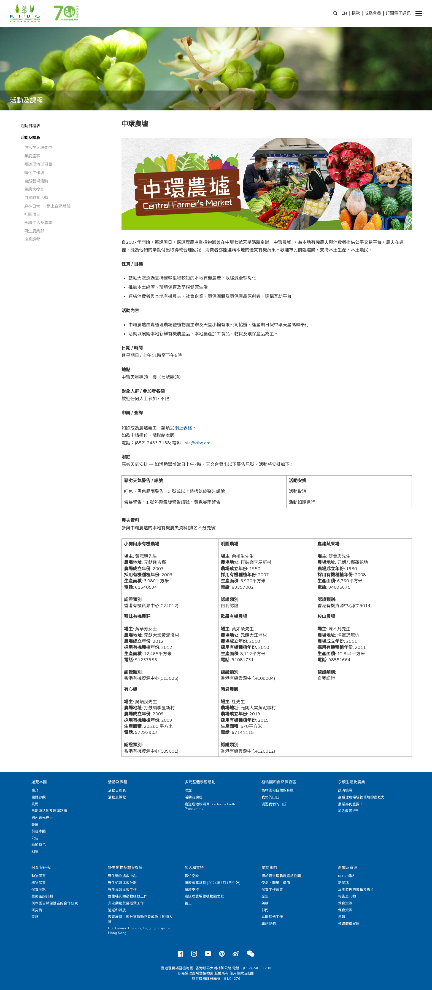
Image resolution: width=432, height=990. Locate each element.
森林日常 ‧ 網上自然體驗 (47, 206)
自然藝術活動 (36, 181)
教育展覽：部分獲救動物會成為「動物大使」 (140, 919)
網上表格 (183, 428)
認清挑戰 (345, 790)
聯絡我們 (268, 923)
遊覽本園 (39, 782)
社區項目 (32, 214)
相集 (35, 851)
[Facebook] (180, 953)
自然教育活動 (36, 197)
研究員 (36, 910)
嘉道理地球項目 (38, 164)
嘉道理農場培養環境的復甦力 (361, 797)
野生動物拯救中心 (122, 876)
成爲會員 (372, 13)
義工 (188, 903)
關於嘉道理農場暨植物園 (281, 876)
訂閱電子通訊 (398, 13)
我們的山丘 (270, 797)
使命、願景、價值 (275, 882)
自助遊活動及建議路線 (49, 810)
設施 (35, 916)
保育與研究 (41, 867)
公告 (35, 838)
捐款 (356, 13)
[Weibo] (236, 953)
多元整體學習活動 (200, 782)
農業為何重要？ (350, 804)
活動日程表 (30, 126)
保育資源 (345, 910)
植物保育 (38, 882)
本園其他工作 (272, 916)
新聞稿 (343, 882)
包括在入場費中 (38, 147)
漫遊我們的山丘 (274, 804)
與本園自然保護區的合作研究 (54, 903)
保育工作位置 (272, 889)
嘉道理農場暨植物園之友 (204, 896)
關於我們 (269, 867)
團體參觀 (38, 797)
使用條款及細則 (242, 973)
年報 (341, 916)
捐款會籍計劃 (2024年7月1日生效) (212, 882)
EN (344, 13)
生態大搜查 (34, 189)
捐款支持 (192, 889)
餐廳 (35, 824)
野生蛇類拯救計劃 (122, 882)
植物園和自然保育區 (278, 782)
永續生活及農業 (38, 222)
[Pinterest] (222, 953)
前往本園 (38, 831)
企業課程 (32, 239)
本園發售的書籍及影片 (356, 889)
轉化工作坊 (34, 173)
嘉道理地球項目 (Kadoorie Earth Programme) (210, 806)
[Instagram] (194, 953)
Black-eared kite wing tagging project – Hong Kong (139, 930)
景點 (35, 804)
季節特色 (38, 844)
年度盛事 (32, 156)
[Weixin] (250, 953)
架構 (265, 903)
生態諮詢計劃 (42, 896)
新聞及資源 (347, 867)
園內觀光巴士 (42, 817)
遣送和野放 (117, 910)
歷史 (265, 896)
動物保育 (38, 876)
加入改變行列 (349, 810)
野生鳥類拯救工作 (122, 889)
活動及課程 (30, 137)
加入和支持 (194, 867)
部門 (265, 910)
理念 (188, 790)
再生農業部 (34, 231)
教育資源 (345, 903)
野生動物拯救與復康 (125, 867)
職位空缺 (192, 876)
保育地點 (38, 889)
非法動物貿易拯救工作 (126, 903)
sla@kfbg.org (197, 443)
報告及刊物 (347, 896)
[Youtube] (208, 953)
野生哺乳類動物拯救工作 (127, 896)
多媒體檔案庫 (349, 923)
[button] (418, 13)
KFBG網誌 (346, 876)
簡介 (35, 790)
